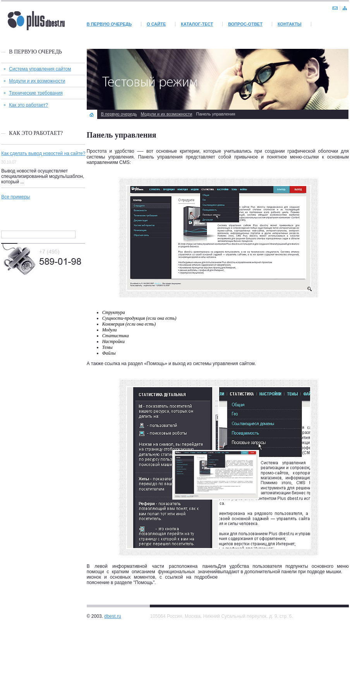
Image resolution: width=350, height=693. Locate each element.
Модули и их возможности (37, 81)
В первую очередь (109, 24)
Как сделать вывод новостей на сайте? (43, 153)
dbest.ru (112, 616)
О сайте (156, 24)
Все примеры (15, 197)
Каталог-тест (197, 24)
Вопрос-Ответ (245, 24)
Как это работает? (28, 105)
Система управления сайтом (40, 69)
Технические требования (35, 93)
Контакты (290, 24)
